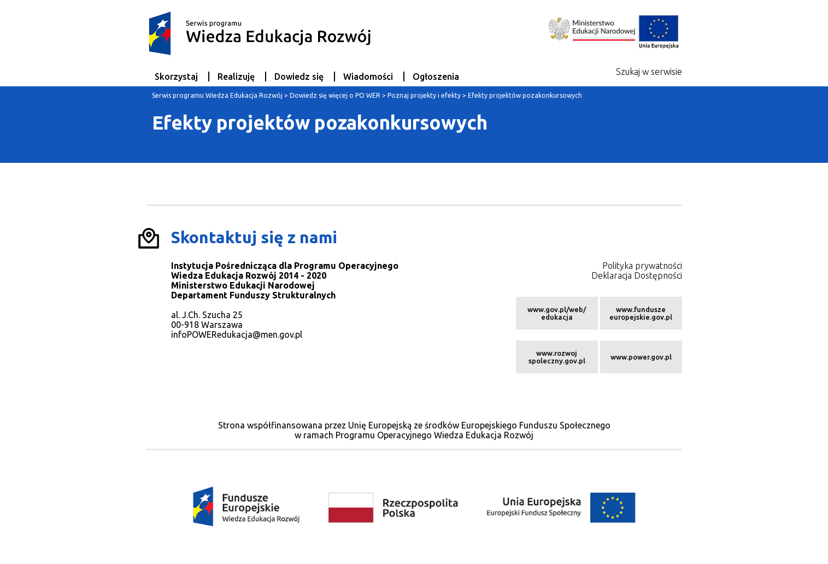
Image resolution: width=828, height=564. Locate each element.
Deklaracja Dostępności (636, 275)
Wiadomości (368, 76)
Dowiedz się (299, 76)
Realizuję (236, 76)
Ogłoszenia (436, 76)
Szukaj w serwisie (649, 72)
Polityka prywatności (642, 266)
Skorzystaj (176, 76)
